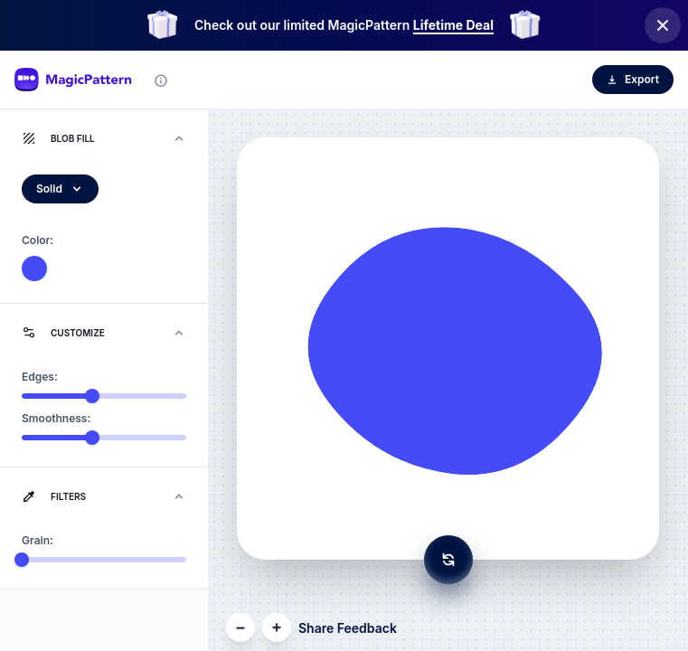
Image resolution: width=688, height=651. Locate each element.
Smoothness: (56, 418)
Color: (37, 240)
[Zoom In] (276, 627)
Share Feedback (347, 628)
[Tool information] (161, 80)
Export (633, 79)
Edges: (40, 376)
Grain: (37, 540)
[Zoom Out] (240, 627)
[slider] (92, 396)
